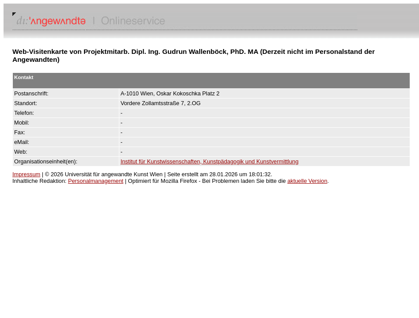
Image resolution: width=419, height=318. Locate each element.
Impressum (26, 174)
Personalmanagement (95, 181)
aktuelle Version (307, 181)
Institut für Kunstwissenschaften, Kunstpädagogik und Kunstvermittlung (210, 161)
